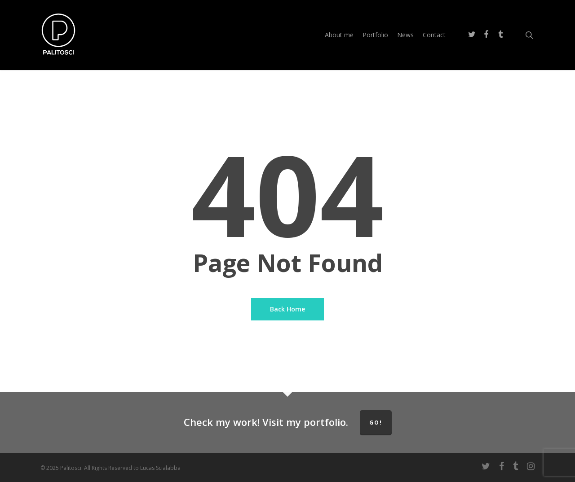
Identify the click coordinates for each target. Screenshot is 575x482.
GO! (375, 422)
